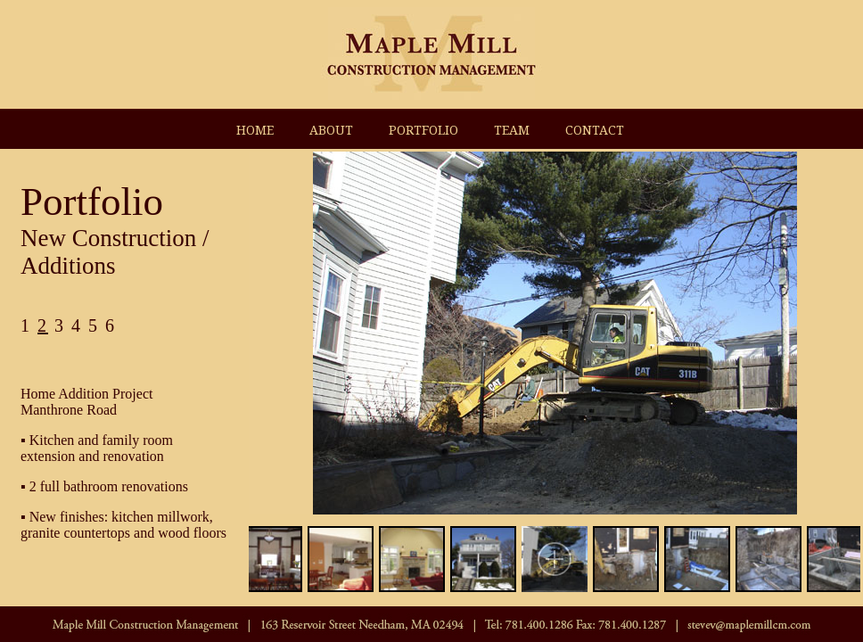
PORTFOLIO (423, 130)
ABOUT (331, 130)
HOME (255, 130)
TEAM (512, 130)
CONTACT (594, 130)
